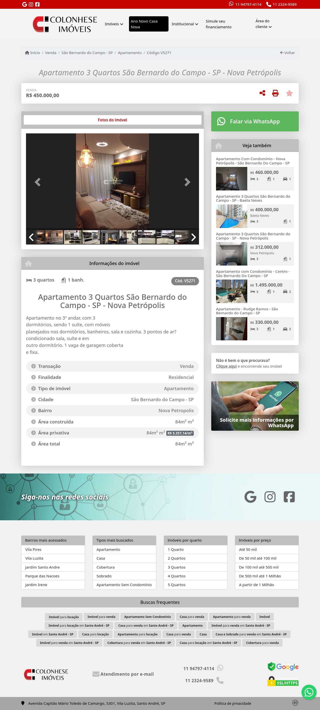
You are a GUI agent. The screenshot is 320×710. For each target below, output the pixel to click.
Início (32, 52)
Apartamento (130, 52)
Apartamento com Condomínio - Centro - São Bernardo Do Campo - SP (253, 273)
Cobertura (105, 567)
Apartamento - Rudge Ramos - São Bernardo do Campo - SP (247, 311)
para (64, 617)
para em (78, 625)
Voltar (287, 52)
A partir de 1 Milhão (256, 584)
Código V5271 (159, 52)
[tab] (42, 120)
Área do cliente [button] (262, 23)
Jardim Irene (36, 584)
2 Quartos (177, 558)
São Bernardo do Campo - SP (87, 52)
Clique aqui (226, 366)
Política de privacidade (232, 703)
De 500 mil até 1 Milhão (260, 575)
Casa (100, 558)
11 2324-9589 (285, 4)
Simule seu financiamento (219, 24)
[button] (39, 182)
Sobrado (104, 575)
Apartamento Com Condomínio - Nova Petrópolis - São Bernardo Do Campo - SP (253, 160)
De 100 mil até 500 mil (258, 567)
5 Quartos (177, 584)
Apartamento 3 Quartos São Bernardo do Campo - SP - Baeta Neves (253, 198)
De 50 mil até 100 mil (257, 558)
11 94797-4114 (248, 4)
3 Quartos (177, 567)
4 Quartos (177, 575)
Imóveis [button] (112, 23)
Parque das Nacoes (42, 575)
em (52, 634)
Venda (50, 52)
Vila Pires (33, 549)
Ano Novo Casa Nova (144, 24)
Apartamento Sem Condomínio (124, 584)
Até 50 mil (248, 549)
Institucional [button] (183, 23)
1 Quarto (176, 549)
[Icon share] (24, 5)
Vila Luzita (34, 558)
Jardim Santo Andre (42, 567)
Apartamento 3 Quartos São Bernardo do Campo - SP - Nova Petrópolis (253, 236)
